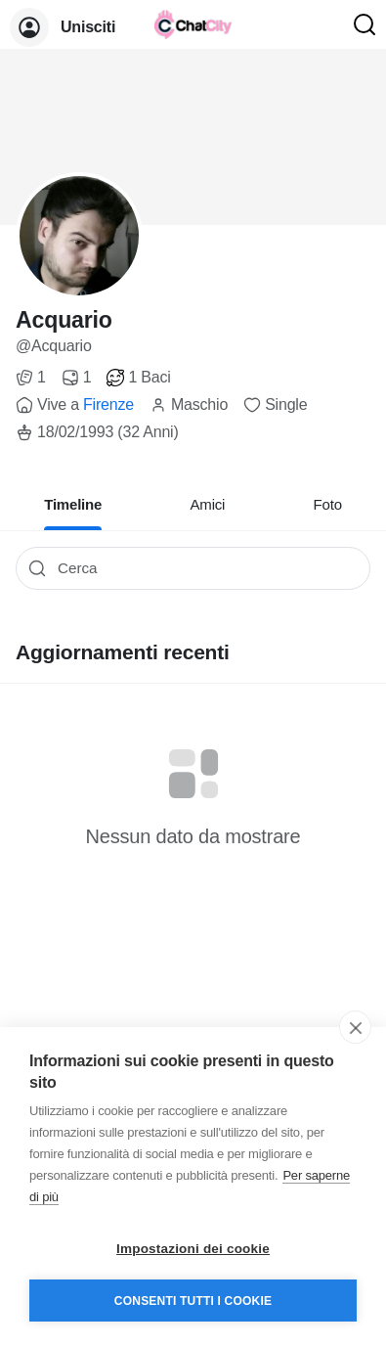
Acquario (64, 320)
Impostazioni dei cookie (193, 1248)
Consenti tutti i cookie (193, 1301)
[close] (355, 1027)
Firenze (108, 404)
